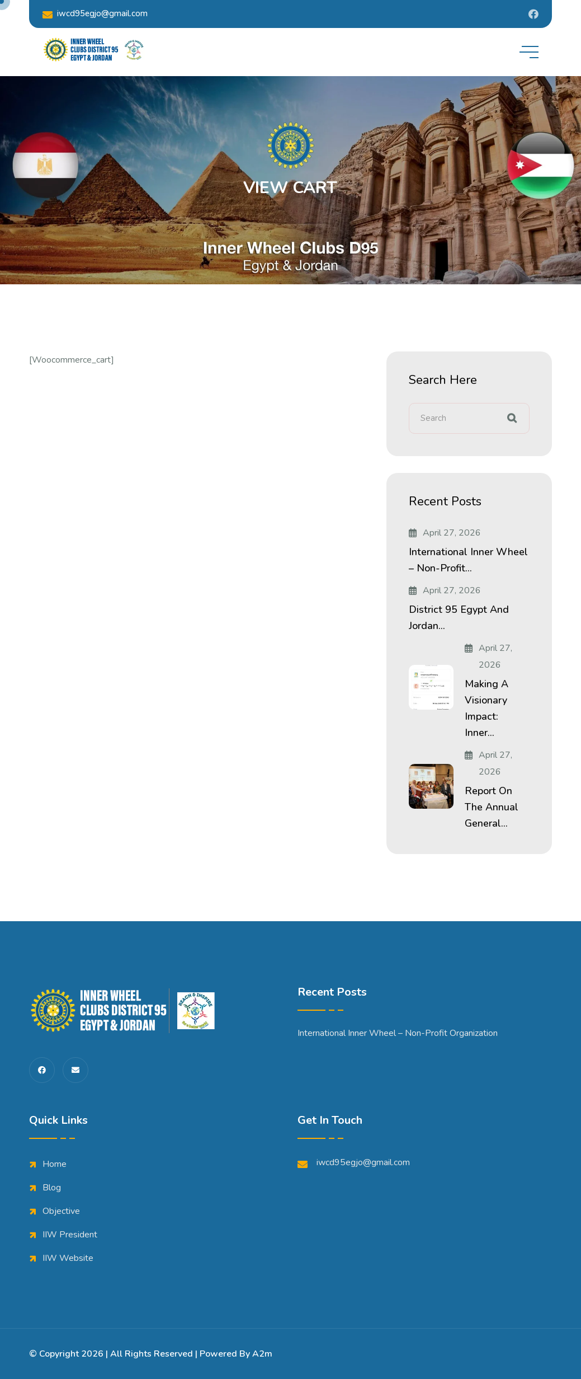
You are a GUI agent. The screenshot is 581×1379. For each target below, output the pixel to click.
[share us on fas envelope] (75, 1070)
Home (54, 1164)
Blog (51, 1187)
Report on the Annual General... (491, 807)
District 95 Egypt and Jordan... (459, 617)
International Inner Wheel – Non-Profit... (468, 560)
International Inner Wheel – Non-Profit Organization (397, 1033)
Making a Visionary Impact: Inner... (486, 708)
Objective (61, 1211)
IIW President (69, 1234)
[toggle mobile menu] (529, 52)
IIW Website (67, 1258)
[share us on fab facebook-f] (42, 1070)
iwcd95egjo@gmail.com (95, 14)
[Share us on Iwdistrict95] (533, 14)
